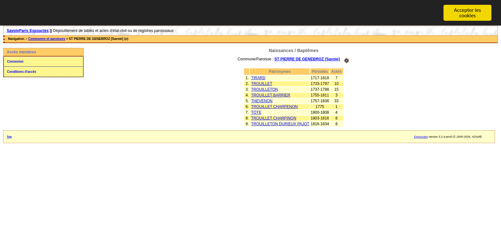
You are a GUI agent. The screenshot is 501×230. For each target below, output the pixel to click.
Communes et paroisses (46, 39)
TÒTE (256, 112)
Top (9, 136)
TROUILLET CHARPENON (274, 106)
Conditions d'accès (21, 71)
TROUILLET (261, 83)
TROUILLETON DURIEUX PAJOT (280, 123)
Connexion (15, 61)
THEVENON (262, 100)
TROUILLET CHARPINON (273, 118)
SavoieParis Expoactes (28, 30)
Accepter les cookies (467, 13)
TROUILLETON (264, 89)
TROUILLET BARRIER (270, 95)
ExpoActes (421, 136)
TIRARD (258, 77)
